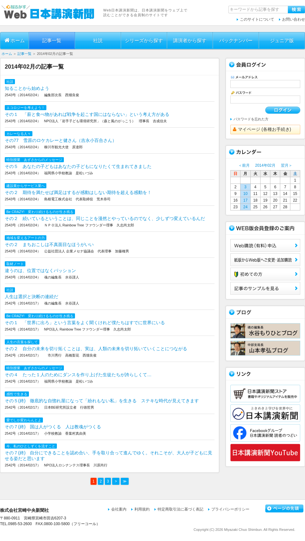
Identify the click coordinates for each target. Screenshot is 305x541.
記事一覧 (51, 40)
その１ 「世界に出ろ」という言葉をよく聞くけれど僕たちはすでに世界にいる (85, 322)
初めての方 (265, 274)
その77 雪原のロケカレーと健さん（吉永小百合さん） (61, 140)
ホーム (14, 40)
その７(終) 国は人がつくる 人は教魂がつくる (53, 426)
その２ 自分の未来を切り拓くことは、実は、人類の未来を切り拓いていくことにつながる (96, 348)
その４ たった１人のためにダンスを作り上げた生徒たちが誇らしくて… (78, 374)
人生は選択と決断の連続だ (31, 296)
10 (245, 193)
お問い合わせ (293, 19)
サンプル (265, 288)
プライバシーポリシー (230, 509)
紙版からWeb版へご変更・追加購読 (265, 259)
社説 (98, 40)
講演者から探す (190, 40)
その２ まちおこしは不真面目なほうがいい (49, 244)
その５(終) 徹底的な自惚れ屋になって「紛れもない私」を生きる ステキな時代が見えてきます (102, 400)
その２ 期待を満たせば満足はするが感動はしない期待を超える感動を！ (78, 192)
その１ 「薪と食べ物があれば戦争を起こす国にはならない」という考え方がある (87, 114)
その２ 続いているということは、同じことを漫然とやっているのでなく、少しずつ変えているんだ (105, 218)
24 (245, 207)
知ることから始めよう (27, 88)
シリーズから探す (144, 40)
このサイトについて (257, 19)
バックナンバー (236, 40)
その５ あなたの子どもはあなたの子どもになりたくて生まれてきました (78, 166)
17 (245, 200)
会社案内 (118, 509)
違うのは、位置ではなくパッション (40, 270)
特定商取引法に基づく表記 (180, 509)
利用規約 (142, 509)
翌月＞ (286, 165)
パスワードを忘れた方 (251, 119)
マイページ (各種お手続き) (262, 129)
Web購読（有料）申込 (265, 245)
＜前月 (244, 165)
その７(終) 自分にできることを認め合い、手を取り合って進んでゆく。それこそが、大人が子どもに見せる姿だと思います (108, 455)
